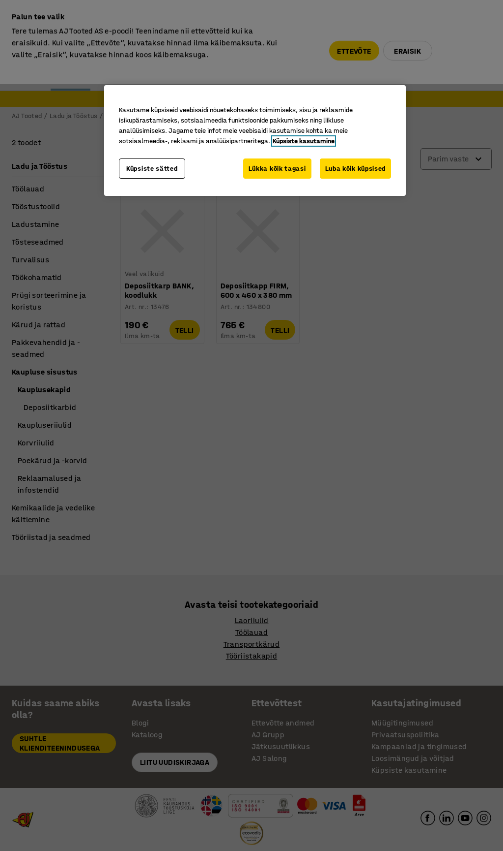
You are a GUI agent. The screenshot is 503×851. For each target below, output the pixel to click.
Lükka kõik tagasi (277, 168)
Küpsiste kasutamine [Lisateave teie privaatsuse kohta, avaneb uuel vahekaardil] (304, 141)
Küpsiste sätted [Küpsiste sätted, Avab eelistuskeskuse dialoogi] (152, 168)
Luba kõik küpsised (355, 168)
